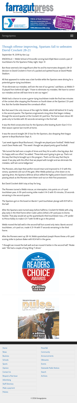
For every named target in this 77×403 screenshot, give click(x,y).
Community (45, 352)
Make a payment (9, 388)
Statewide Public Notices (50, 368)
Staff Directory (8, 384)
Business (6, 356)
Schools (5, 360)
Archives (44, 376)
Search (43, 372)
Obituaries (45, 360)
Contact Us (7, 372)
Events (43, 364)
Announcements (47, 356)
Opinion (6, 368)
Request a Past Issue (10, 376)
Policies (5, 392)
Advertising (7, 380)
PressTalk (44, 348)
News (5, 352)
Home (5, 348)
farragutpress (9, 35)
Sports (5, 364)
